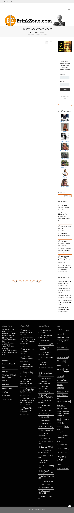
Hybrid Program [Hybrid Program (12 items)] (63, 401)
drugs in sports (46, 378)
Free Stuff (5, 384)
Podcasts (44, 438)
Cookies (5, 392)
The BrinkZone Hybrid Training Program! (26, 410)
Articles (43, 340)
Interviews (44, 420)
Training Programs (47, 476)
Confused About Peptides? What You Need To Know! (64, 267)
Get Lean (44, 410)
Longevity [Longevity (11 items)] (65, 419)
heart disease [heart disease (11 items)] (62, 395)
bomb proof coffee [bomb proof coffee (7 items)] (62, 351)
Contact (5, 371)
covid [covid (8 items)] (66, 373)
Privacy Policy (7, 388)
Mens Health (45, 427)
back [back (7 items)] (66, 341)
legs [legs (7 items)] (58, 419)
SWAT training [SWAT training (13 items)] (63, 448)
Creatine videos (46, 373)
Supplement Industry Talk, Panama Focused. (64, 258)
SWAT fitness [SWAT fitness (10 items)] (62, 445)
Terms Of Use (7, 399)
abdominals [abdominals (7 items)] (60, 330)
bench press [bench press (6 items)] (60, 344)
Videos (4, 381)
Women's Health (46, 496)
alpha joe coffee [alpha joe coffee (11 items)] (63, 337)
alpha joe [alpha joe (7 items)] (60, 334)
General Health (46, 405)
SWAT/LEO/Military (47, 466)
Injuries (43, 417)
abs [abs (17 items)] (68, 330)
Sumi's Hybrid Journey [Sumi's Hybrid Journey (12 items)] (62, 436)
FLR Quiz (44, 392)
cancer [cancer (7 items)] (59, 354)
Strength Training (47, 455)
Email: (62, 81)
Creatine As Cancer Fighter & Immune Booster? (9, 335)
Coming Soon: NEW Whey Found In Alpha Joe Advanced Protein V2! (64, 216)
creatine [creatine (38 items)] (62, 380)
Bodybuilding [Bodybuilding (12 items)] (62, 347)
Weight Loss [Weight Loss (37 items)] (61, 458)
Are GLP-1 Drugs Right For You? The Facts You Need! (27, 400)
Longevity (44, 423)
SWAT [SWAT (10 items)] (59, 441)
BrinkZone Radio (47, 357)
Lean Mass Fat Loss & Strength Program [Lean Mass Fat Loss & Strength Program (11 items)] (63, 414)
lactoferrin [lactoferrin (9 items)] (60, 405)
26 (37, 282)
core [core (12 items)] (66, 369)
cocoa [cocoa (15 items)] (66, 365)
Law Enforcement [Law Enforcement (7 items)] (62, 408)
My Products (45, 430)
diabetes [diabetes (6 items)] (59, 384)
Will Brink (63, 295)
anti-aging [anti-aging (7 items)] (60, 341)
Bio (3, 367)
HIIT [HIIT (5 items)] (58, 398)
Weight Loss (45, 488)
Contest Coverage (47, 368)
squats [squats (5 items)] (58, 429)
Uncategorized (46, 481)
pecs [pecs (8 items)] (64, 423)
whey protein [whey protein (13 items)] (62, 468)
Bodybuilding (45, 344)
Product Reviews (47, 442)
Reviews (5, 360)
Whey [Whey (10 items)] (59, 464)
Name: (62, 74)
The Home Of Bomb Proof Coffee (9, 376)
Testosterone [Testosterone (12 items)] (62, 452)
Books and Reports (8, 364)
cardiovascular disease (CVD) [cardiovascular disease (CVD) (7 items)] (61, 361)
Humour (44, 414)
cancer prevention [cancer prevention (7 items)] (62, 357)
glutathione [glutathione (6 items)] (60, 391)
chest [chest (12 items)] (59, 365)
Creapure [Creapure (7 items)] (60, 376)
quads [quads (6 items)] (66, 426)
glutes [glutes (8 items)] (67, 391)
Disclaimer (6, 396)
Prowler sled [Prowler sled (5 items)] (60, 426)
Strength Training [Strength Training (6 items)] (61, 432)
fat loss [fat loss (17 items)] (60, 388)
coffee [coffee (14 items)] (60, 369)
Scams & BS (45, 447)
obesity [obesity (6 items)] (59, 422)
